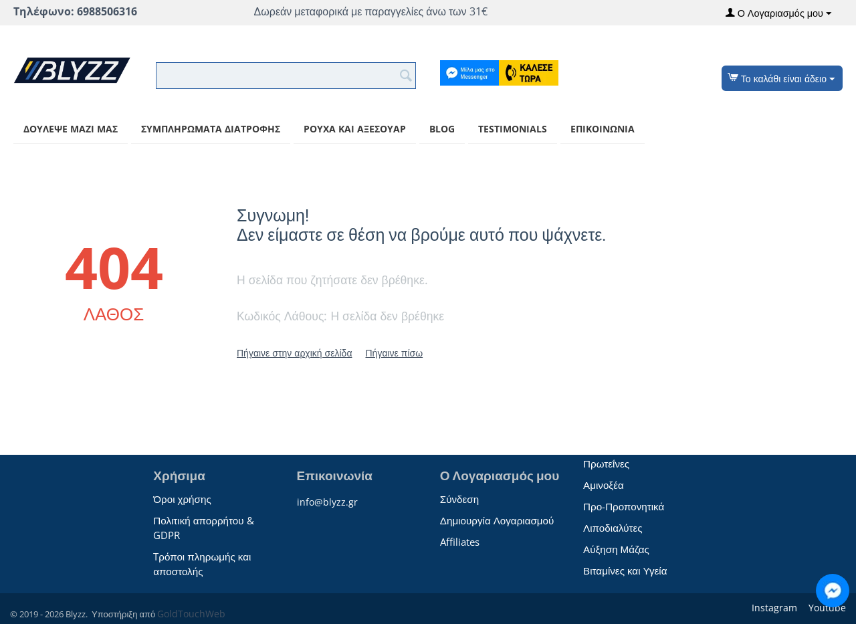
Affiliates (459, 541)
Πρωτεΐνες (606, 463)
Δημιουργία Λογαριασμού (497, 520)
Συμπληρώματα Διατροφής (210, 128)
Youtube (826, 607)
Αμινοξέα (603, 485)
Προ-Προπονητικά (623, 506)
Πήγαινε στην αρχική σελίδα (294, 352)
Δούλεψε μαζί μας (70, 128)
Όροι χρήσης (182, 499)
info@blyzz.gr (327, 502)
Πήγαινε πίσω (394, 352)
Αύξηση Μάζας (616, 549)
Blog (442, 128)
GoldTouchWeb (191, 613)
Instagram (773, 607)
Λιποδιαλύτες (612, 527)
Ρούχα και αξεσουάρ (355, 128)
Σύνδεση (459, 499)
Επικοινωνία (602, 128)
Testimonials (512, 128)
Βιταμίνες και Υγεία (625, 570)
